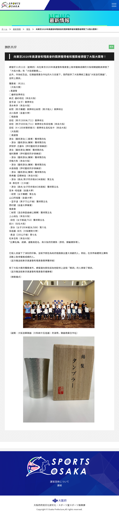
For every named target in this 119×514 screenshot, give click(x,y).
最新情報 (17, 29)
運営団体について (59, 481)
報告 (28, 29)
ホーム (4, 29)
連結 (59, 485)
